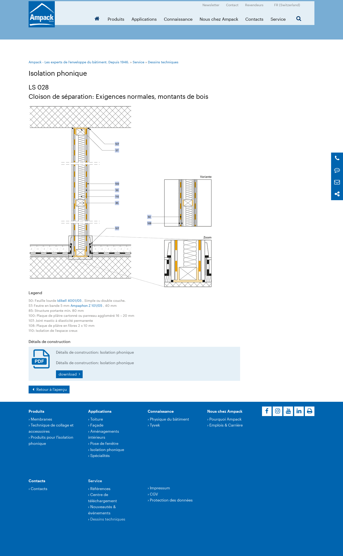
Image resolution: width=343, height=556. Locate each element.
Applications (144, 17)
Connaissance (178, 17)
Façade (96, 425)
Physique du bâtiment (169, 419)
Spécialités (100, 455)
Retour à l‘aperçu (51, 389)
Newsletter (210, 4)
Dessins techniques (163, 62)
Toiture (96, 419)
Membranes (41, 419)
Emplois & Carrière (226, 425)
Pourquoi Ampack (225, 419)
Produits (116, 17)
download (68, 374)
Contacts (254, 17)
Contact (232, 4)
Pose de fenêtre (104, 443)
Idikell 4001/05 (69, 300)
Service (278, 17)
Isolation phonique (107, 449)
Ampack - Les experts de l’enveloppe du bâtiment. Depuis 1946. (79, 62)
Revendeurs (254, 4)
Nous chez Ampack (219, 17)
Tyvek (155, 425)
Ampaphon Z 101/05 (87, 305)
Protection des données (171, 500)
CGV (154, 494)
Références (100, 488)
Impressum (160, 488)
